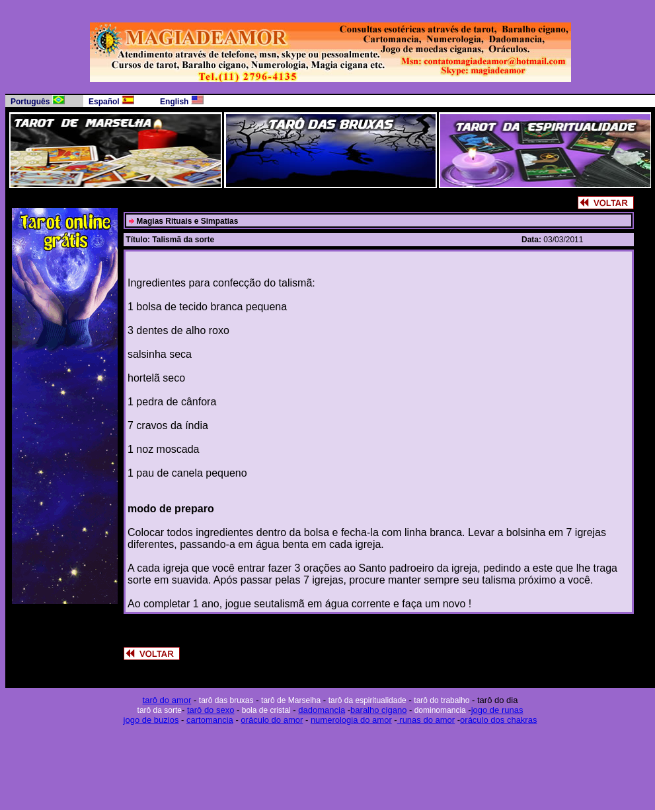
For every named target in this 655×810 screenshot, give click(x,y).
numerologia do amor (351, 720)
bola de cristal (264, 710)
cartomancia (209, 720)
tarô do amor (167, 700)
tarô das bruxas (226, 700)
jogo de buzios (151, 720)
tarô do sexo (211, 710)
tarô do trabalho (441, 700)
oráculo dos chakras (498, 720)
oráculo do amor (272, 720)
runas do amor (426, 720)
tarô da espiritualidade (367, 700)
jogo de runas (497, 710)
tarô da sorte (159, 710)
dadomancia (321, 710)
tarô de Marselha (291, 700)
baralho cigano (378, 710)
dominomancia (438, 710)
